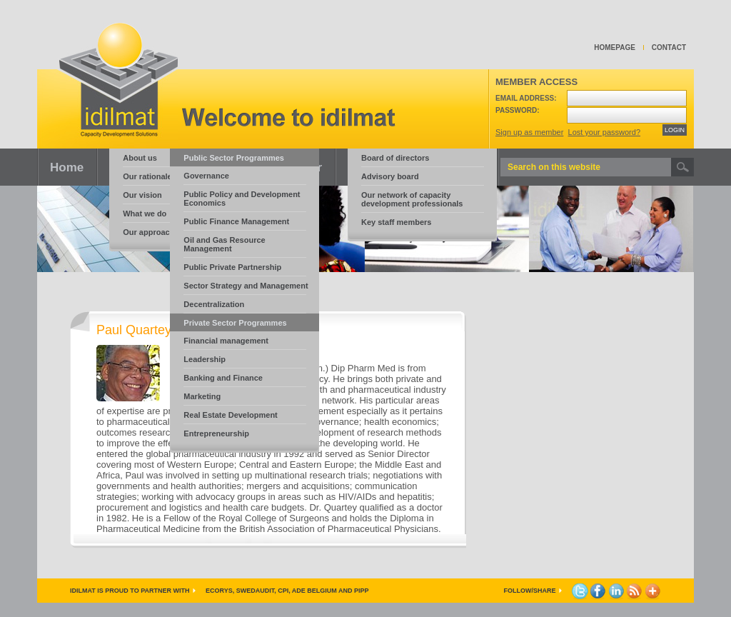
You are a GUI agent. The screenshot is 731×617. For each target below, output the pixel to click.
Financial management (225, 340)
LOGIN (675, 130)
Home (67, 167)
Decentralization (213, 304)
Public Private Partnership (232, 267)
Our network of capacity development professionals (412, 199)
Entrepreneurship (216, 433)
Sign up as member (529, 132)
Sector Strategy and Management (245, 285)
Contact (669, 47)
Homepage (614, 47)
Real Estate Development (230, 415)
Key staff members (396, 222)
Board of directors (395, 158)
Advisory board (390, 176)
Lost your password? (604, 132)
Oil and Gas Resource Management (224, 244)
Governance (206, 175)
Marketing (202, 396)
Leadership (204, 359)
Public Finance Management (236, 221)
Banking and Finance (223, 377)
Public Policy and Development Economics (241, 198)
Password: (517, 110)
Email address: (526, 98)
